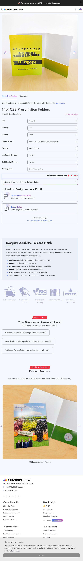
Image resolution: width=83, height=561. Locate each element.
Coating (5, 134)
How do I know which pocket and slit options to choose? (28, 341)
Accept (41, 555)
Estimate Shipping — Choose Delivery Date (20, 182)
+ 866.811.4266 (10, 490)
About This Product (9, 96)
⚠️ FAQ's (46, 506)
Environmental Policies (11, 513)
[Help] (77, 175)
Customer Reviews (9, 519)
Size (3, 120)
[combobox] (52, 121)
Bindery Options (9, 537)
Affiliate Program (9, 530)
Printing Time (7, 168)
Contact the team (57, 520)
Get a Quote (47, 509)
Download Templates (50, 516)
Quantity (5, 127)
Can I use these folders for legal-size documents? (25, 332)
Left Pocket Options (9, 155)
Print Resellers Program (11, 534)
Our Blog (46, 537)
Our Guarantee (8, 516)
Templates (23, 96)
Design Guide (48, 513)
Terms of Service (49, 530)
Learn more (56, 3)
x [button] (80, 2)
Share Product (72, 114)
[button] (38, 182)
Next (79, 426)
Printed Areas (8, 141)
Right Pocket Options (10, 162)
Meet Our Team (9, 506)
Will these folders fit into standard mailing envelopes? (27, 350)
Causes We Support (10, 509)
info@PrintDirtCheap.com (13, 487)
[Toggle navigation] (1, 9)
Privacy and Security (50, 534)
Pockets (5, 148)
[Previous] (5, 53)
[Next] (74, 53)
